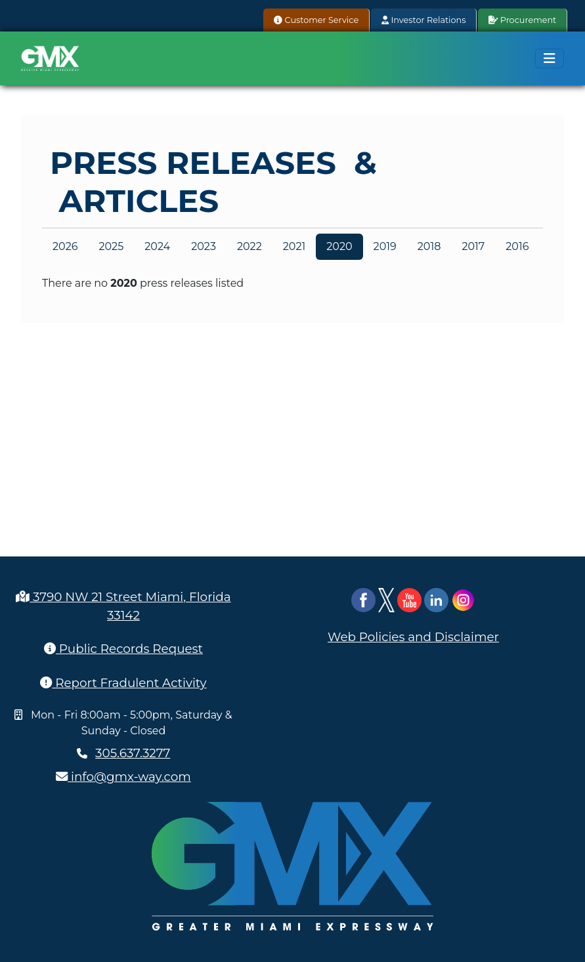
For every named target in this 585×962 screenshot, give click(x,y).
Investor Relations (423, 20)
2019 (385, 246)
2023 (203, 246)
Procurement (522, 20)
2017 (473, 246)
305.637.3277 (132, 753)
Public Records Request (123, 648)
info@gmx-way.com (123, 776)
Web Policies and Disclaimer (413, 636)
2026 (65, 246)
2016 (517, 246)
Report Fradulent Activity (123, 682)
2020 (339, 246)
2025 (110, 246)
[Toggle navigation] (549, 58)
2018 (429, 246)
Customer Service (316, 20)
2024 (157, 246)
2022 (249, 246)
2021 (294, 246)
